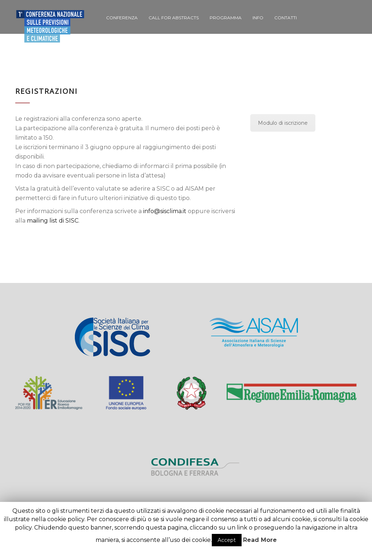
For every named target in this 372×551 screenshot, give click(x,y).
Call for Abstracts (174, 17)
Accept (227, 540)
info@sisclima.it (164, 211)
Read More (260, 539)
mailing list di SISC (52, 220)
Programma (226, 17)
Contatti (285, 17)
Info (257, 17)
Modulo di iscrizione (283, 123)
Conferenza (122, 17)
